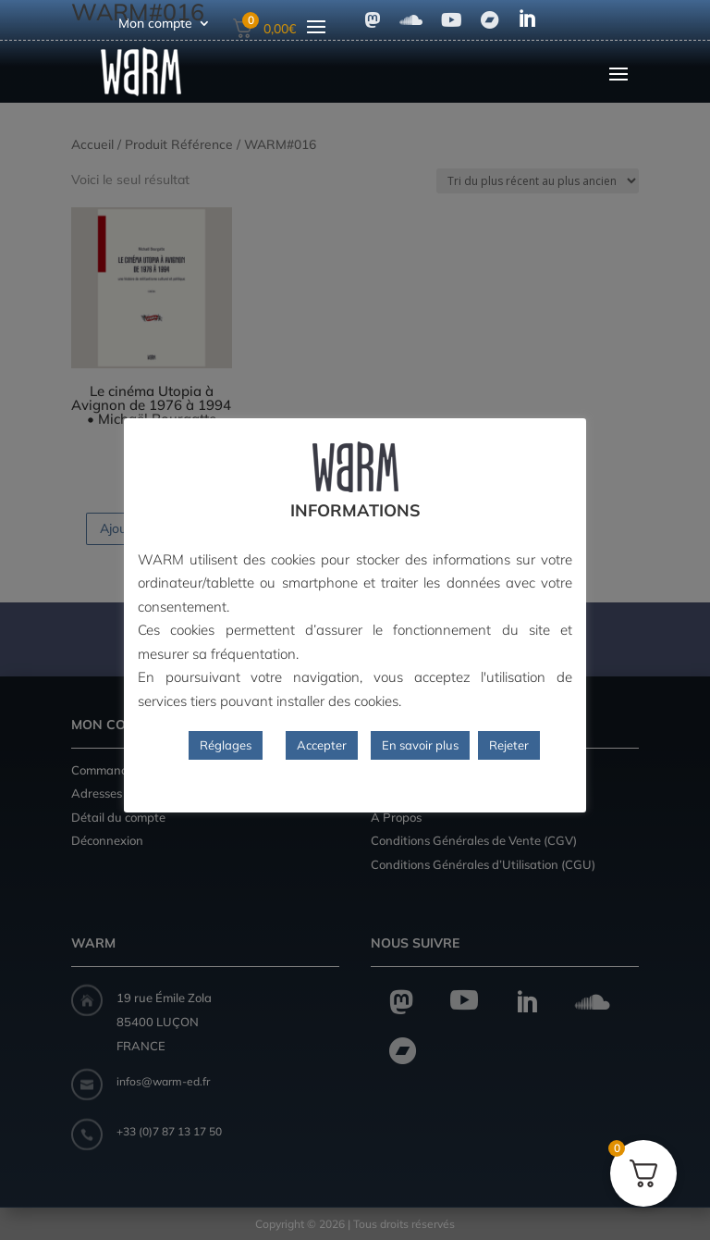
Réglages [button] (225, 745)
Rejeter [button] (509, 745)
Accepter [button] (322, 745)
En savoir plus (420, 745)
